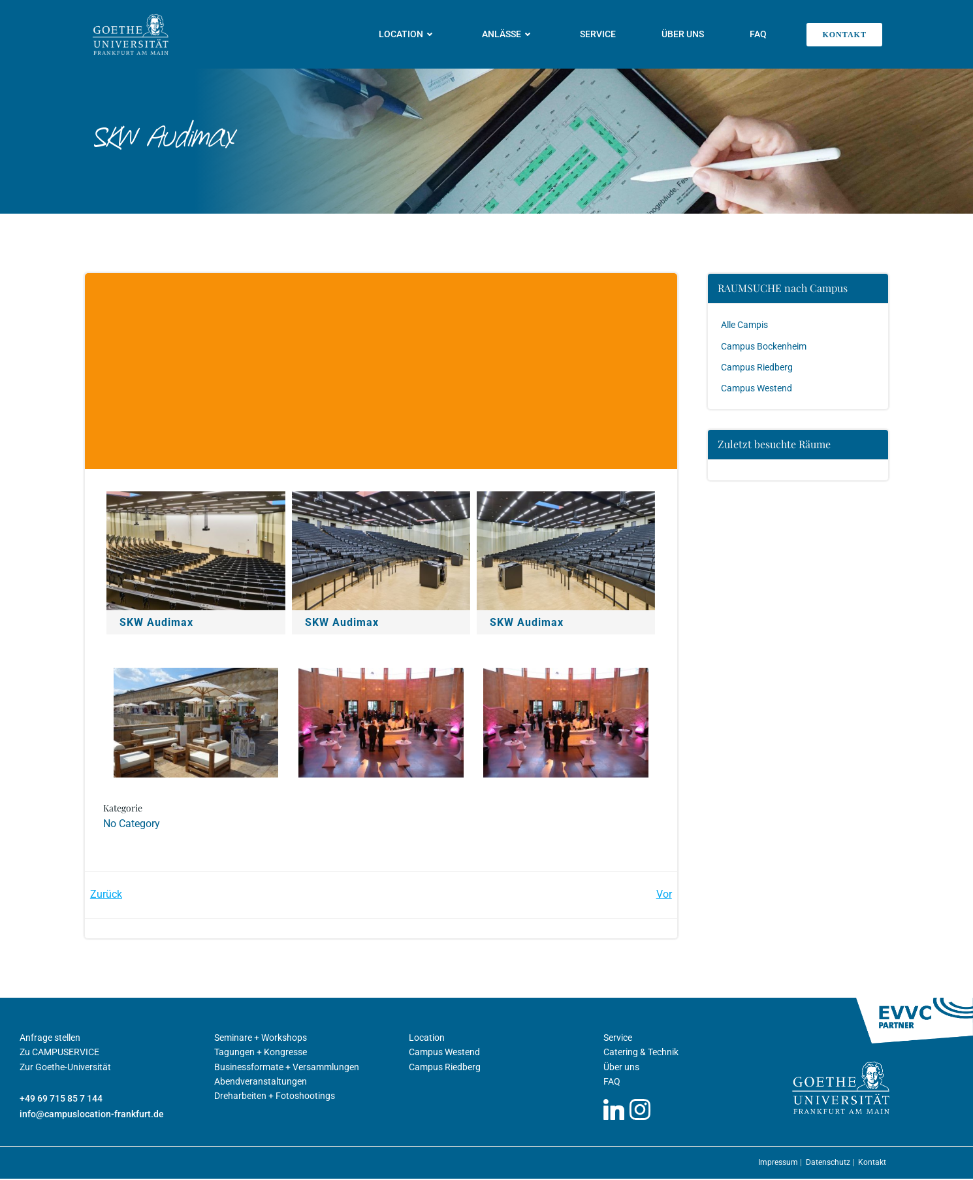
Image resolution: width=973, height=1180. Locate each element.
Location (408, 34)
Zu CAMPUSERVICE (59, 1054)
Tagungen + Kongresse (260, 1054)
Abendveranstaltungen (260, 1082)
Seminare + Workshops (260, 1039)
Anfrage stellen (50, 1039)
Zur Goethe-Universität (65, 1068)
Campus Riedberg (757, 367)
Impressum (779, 1163)
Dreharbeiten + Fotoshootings (274, 1097)
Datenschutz (829, 1163)
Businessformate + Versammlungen (286, 1068)
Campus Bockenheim (764, 345)
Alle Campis (745, 325)
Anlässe (509, 34)
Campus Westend (757, 388)
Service (598, 34)
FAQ (758, 34)
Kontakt (872, 1163)
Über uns (683, 34)
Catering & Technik (640, 1054)
